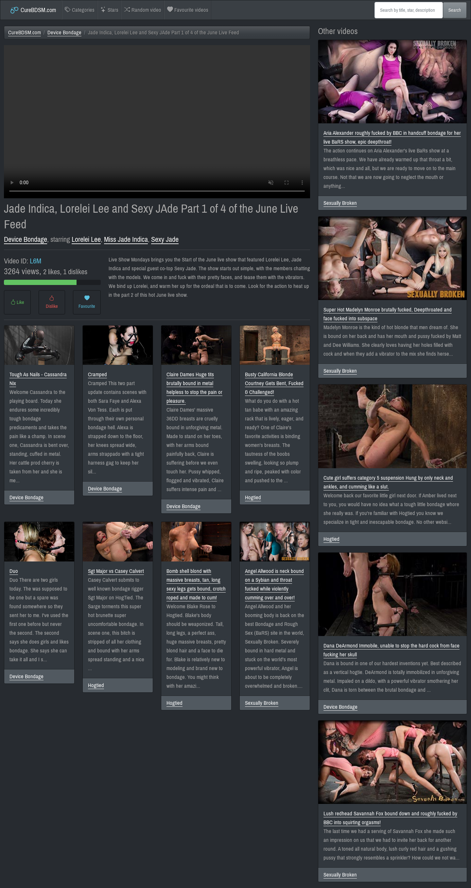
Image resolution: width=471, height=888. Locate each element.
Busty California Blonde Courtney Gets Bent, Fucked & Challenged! (274, 383)
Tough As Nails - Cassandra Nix (38, 378)
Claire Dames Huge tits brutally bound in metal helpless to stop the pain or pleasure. (194, 387)
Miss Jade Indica (126, 239)
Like (17, 302)
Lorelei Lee (86, 239)
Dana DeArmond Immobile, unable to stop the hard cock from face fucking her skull (391, 650)
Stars (109, 10)
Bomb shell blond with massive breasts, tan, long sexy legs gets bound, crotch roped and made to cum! (196, 584)
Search (454, 10)
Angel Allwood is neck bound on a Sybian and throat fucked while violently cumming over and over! (274, 584)
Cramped (97, 374)
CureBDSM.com (32, 10)
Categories (80, 10)
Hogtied (253, 497)
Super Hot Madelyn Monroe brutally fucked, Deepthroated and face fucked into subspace (387, 314)
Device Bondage (64, 32)
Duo (13, 571)
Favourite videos (187, 10)
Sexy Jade (165, 239)
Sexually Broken (261, 703)
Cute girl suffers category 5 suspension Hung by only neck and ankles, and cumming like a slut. (388, 482)
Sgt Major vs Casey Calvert (116, 571)
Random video (142, 10)
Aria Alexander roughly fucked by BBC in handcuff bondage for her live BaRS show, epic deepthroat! (392, 137)
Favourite (86, 302)
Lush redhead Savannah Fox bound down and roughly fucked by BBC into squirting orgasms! (390, 817)
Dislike (52, 302)
